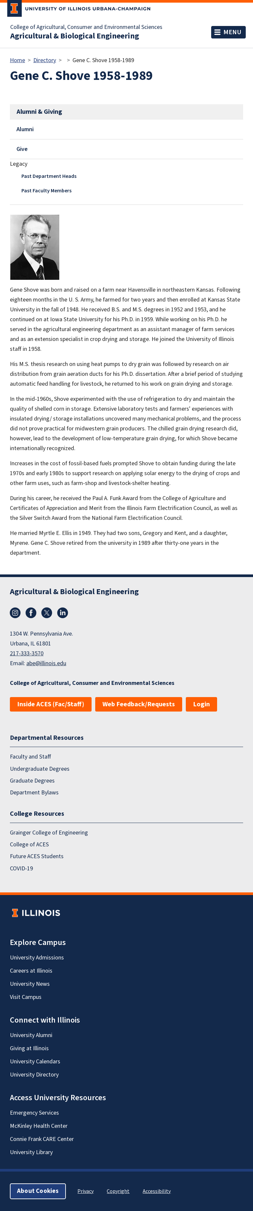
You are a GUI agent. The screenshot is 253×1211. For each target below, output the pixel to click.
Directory (44, 60)
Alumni (25, 129)
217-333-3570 (26, 653)
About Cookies (38, 1191)
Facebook (31, 613)
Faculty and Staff (30, 757)
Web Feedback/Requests (138, 704)
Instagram (15, 613)
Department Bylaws (34, 792)
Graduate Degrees (32, 781)
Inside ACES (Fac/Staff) (50, 704)
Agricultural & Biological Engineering (74, 36)
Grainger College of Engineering (49, 833)
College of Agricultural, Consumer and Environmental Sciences (86, 27)
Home (17, 60)
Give (22, 149)
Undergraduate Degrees (40, 769)
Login (201, 704)
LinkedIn (62, 613)
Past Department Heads (48, 176)
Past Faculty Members (46, 190)
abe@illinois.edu (46, 663)
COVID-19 (21, 868)
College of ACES (29, 844)
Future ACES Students (37, 856)
